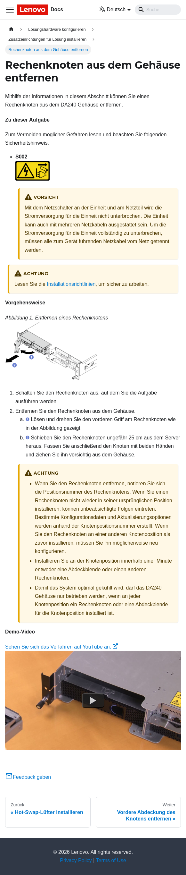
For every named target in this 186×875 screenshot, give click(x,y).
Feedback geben (28, 777)
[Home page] (11, 29)
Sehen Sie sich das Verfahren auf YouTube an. (61, 647)
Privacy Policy (76, 860)
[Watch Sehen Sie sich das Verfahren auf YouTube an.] (93, 700)
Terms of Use (111, 860)
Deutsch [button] (112, 9)
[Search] (158, 9)
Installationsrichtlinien (71, 284)
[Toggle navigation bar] (10, 9)
